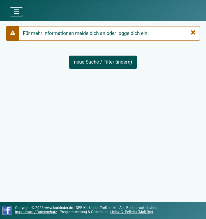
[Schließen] (193, 32)
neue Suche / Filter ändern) (103, 62)
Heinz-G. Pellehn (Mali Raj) (131, 212)
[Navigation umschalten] (16, 11)
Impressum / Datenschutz (36, 212)
